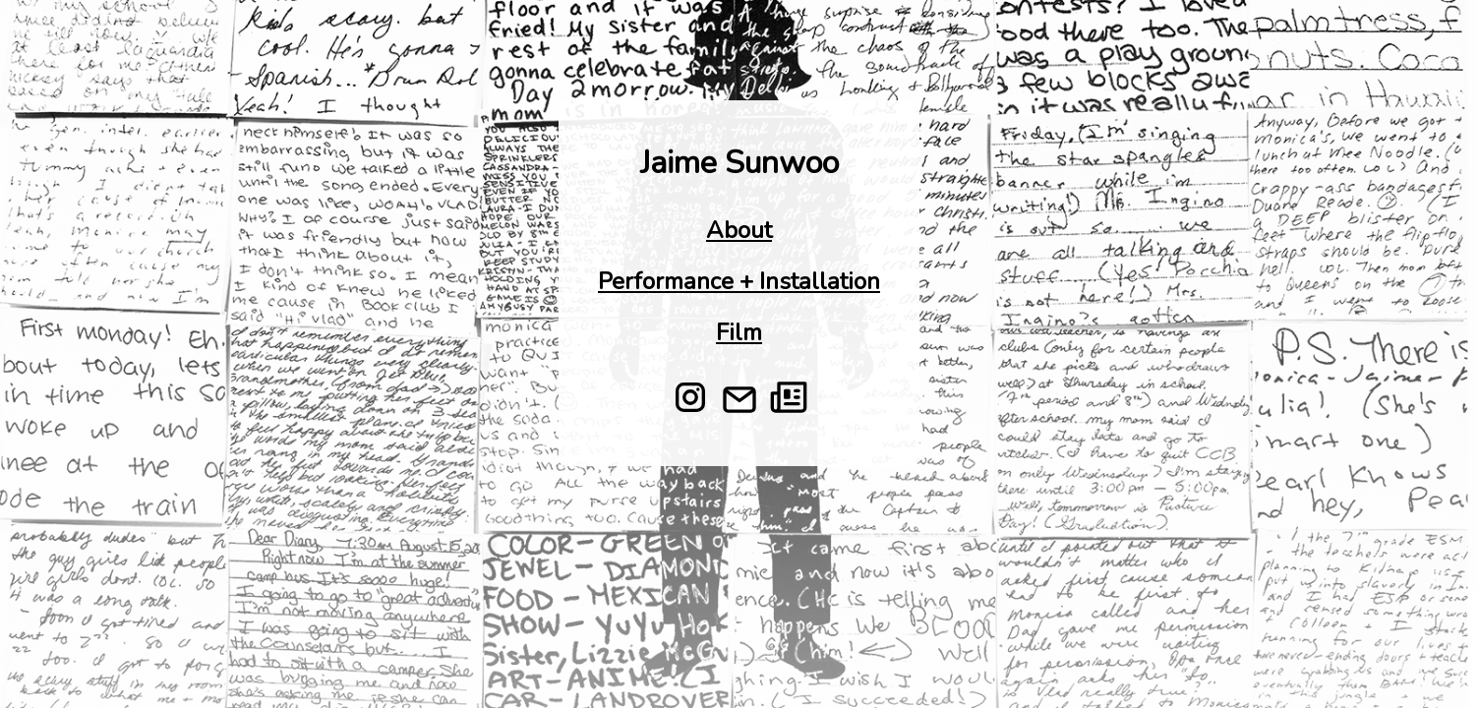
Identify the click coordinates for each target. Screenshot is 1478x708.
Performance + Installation (739, 281)
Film (739, 332)
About (739, 230)
